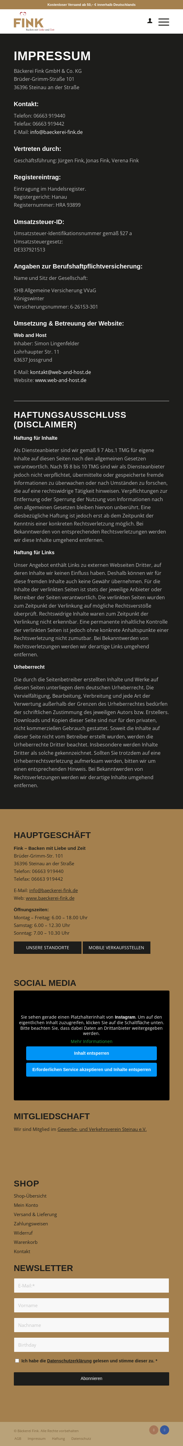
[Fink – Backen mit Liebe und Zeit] (76, 21)
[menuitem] (147, 21)
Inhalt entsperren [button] (91, 1053)
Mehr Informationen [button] (92, 1041)
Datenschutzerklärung (69, 1361)
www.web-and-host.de (60, 380)
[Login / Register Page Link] (147, 21)
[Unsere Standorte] (48, 947)
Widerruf (23, 1233)
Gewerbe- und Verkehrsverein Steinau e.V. (102, 1129)
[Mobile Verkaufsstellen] (116, 947)
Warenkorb (26, 1242)
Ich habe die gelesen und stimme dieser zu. (89, 1361)
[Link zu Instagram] (153, 1430)
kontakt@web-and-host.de (60, 372)
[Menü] (160, 21)
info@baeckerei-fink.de (56, 132)
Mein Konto (26, 1205)
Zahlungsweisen (31, 1223)
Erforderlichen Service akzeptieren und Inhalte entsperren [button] (91, 1069)
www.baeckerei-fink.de (50, 898)
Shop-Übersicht (30, 1196)
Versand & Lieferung (35, 1214)
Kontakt (22, 1251)
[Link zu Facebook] (164, 1430)
